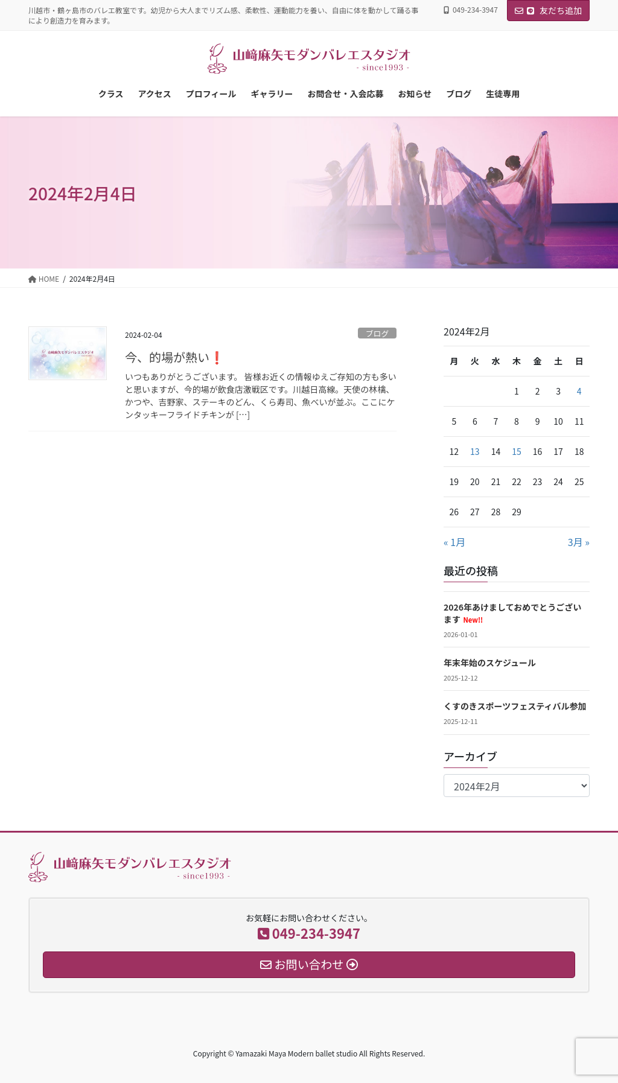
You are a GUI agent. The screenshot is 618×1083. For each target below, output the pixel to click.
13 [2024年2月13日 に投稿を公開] (475, 451)
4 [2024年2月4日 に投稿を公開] (579, 391)
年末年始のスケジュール (490, 662)
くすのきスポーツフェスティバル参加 (515, 706)
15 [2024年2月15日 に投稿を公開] (516, 451)
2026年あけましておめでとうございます (512, 613)
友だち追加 (548, 10)
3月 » (579, 542)
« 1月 (454, 542)
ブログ (377, 333)
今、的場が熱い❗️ (175, 357)
